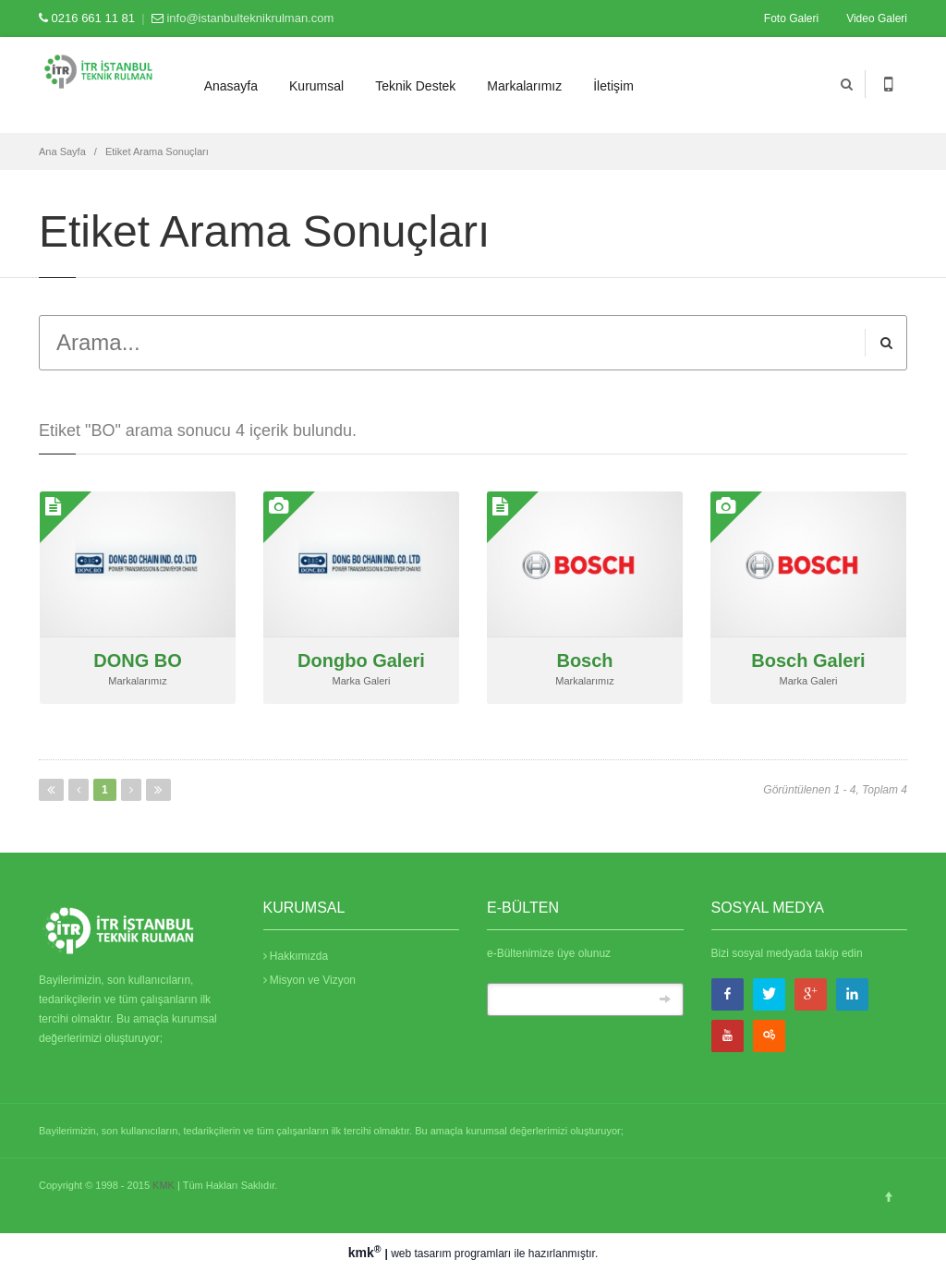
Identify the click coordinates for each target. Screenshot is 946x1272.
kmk (366, 1252)
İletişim (613, 86)
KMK (163, 1185)
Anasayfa (231, 86)
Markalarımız (524, 86)
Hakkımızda (296, 956)
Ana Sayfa (62, 151)
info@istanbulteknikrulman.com (250, 18)
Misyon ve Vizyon (310, 980)
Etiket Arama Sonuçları (157, 151)
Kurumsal (316, 86)
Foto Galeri (791, 18)
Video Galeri (876, 18)
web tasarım (421, 1253)
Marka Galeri (362, 680)
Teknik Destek (415, 86)
